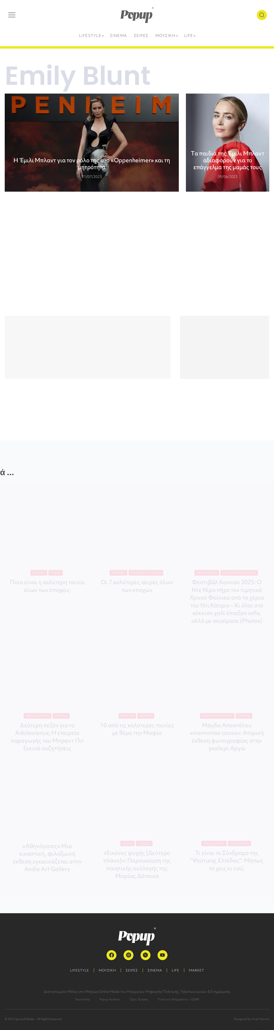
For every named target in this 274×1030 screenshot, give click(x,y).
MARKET (196, 970)
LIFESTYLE (79, 970)
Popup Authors (109, 999)
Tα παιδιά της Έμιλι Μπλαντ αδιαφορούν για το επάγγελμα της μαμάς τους (227, 160)
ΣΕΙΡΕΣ (132, 970)
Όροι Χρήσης (139, 999)
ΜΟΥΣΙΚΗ (107, 970)
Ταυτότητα (82, 999)
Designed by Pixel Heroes (251, 1019)
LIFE (175, 970)
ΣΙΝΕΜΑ (155, 970)
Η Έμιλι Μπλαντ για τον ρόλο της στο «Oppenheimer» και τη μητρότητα (91, 163)
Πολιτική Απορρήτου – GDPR (178, 999)
